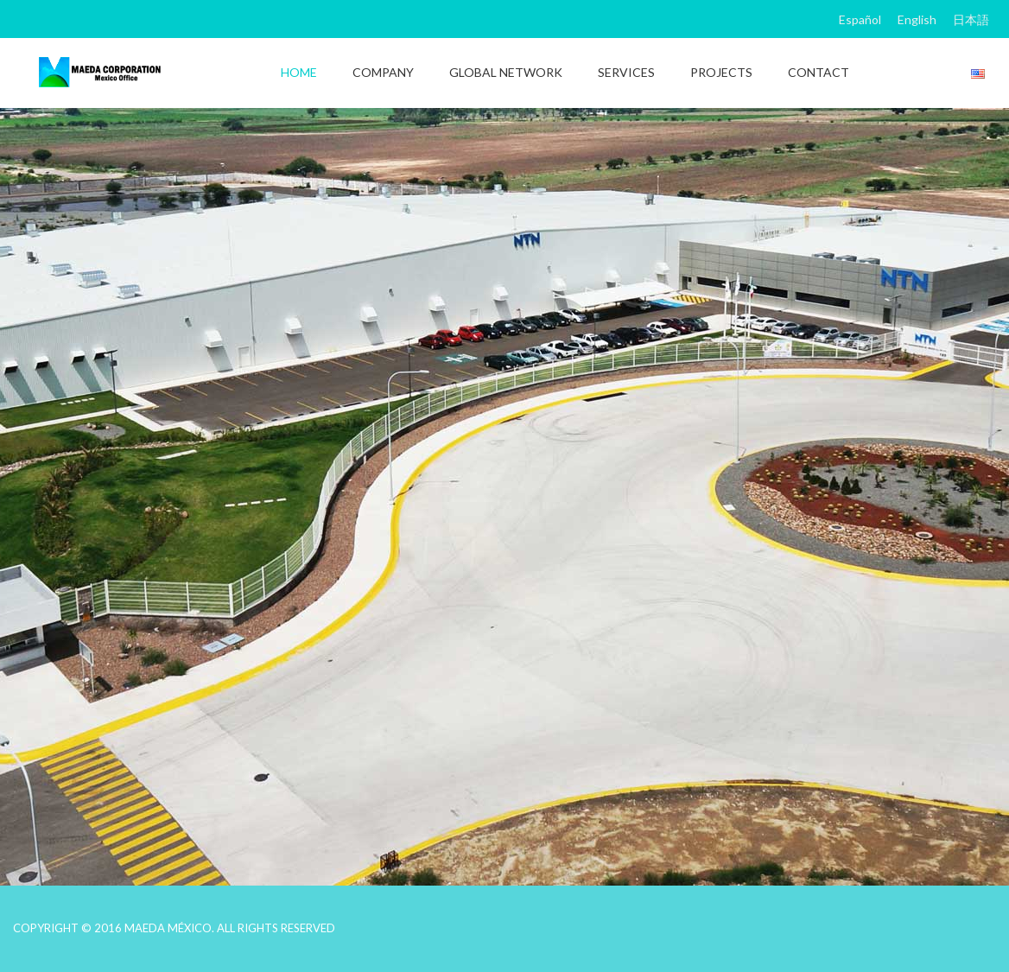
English (917, 19)
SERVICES (626, 72)
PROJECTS (721, 72)
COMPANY (383, 72)
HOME (299, 72)
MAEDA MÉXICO (168, 928)
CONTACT (818, 72)
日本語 (971, 19)
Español (860, 19)
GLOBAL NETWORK (505, 72)
